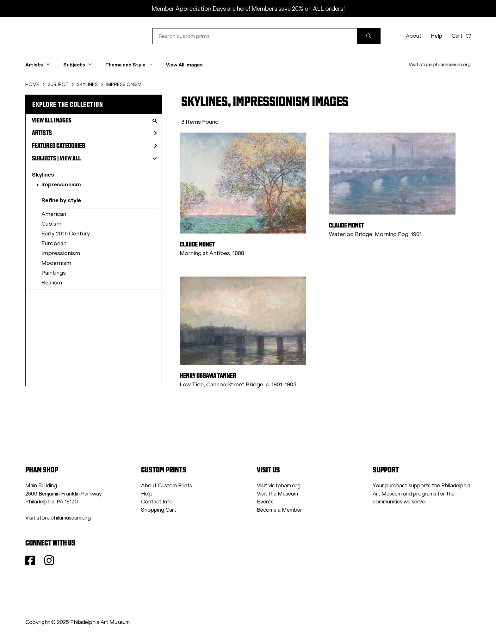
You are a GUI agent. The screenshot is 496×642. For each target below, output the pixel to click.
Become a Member (279, 510)
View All (70, 158)
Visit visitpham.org (279, 486)
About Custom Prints (166, 486)
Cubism (51, 224)
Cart (461, 36)
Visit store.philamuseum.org (440, 64)
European (53, 243)
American (53, 214)
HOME (32, 84)
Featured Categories (94, 145)
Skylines (43, 174)
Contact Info (157, 502)
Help (436, 36)
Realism (51, 282)
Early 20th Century (65, 233)
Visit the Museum (277, 494)
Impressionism (61, 184)
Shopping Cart (158, 510)
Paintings (53, 273)
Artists (94, 133)
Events (265, 502)
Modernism (56, 263)
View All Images (184, 64)
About (413, 36)
